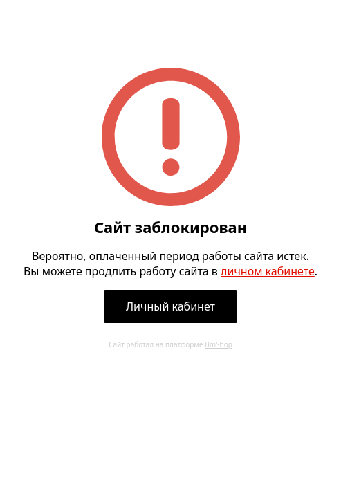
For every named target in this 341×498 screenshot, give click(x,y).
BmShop (218, 344)
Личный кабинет (170, 306)
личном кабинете (268, 271)
